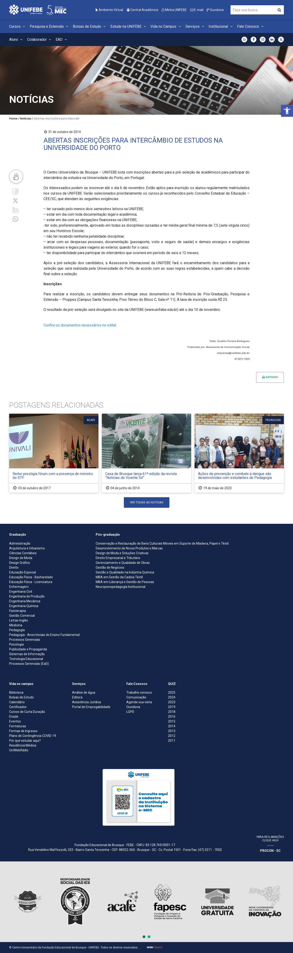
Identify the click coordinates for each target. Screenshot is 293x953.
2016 (171, 716)
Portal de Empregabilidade (91, 707)
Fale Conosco (251, 26)
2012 (171, 736)
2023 (171, 702)
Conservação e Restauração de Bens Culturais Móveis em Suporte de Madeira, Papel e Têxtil (162, 543)
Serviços (195, 26)
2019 (171, 707)
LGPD (130, 712)
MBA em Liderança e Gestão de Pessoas (125, 582)
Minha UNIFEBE (174, 10)
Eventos (15, 721)
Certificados (18, 707)
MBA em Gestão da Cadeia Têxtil (119, 577)
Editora (77, 697)
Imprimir (270, 377)
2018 (171, 712)
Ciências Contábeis (23, 553)
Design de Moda (20, 558)
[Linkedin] (15, 209)
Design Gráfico (19, 563)
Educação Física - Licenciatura (30, 582)
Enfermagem (19, 587)
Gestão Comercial (22, 615)
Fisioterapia (17, 611)
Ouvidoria (215, 10)
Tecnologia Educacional (26, 659)
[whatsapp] (15, 219)
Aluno (16, 39)
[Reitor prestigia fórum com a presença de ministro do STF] (53, 453)
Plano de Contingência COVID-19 (32, 736)
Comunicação (136, 697)
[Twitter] (15, 200)
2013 (171, 731)
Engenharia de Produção (27, 596)
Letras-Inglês (18, 620)
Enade (13, 716)
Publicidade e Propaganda (28, 649)
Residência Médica (22, 745)
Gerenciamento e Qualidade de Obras (123, 563)
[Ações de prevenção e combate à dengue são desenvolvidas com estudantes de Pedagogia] (239, 453)
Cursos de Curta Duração (27, 712)
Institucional (221, 26)
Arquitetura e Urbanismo (27, 548)
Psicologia (16, 644)
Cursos (17, 26)
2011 (171, 740)
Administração (19, 543)
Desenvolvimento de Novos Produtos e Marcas (129, 548)
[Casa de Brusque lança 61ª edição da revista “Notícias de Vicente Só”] (146, 453)
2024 (171, 697)
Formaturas (17, 726)
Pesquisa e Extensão (50, 26)
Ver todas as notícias (146, 502)
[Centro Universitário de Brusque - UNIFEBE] (37, 9)
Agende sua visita (139, 702)
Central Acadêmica (142, 10)
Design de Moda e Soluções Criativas (122, 553)
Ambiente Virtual (109, 10)
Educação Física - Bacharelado (31, 577)
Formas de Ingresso (23, 731)
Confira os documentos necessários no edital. (80, 325)
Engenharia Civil (20, 591)
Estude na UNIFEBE (128, 26)
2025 (171, 692)
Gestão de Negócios (110, 567)
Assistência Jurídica (86, 702)
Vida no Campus (166, 26)
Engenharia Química (23, 606)
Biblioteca (16, 692)
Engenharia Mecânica (24, 601)
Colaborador (39, 39)
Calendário (17, 702)
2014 (171, 726)
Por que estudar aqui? (25, 740)
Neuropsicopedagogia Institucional (120, 587)
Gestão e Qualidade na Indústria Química (125, 572)
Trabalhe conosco (139, 692)
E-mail (196, 10)
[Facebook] (15, 191)
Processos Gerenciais (24, 639)
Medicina (15, 625)
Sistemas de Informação (27, 654)
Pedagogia (17, 630)
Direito (14, 567)
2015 (171, 721)
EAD (62, 39)
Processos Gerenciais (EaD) (29, 663)
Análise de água (83, 692)
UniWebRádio (18, 750)
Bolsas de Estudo (90, 26)
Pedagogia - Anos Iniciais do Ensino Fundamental (44, 635)
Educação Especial (22, 572)
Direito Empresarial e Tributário (118, 558)
